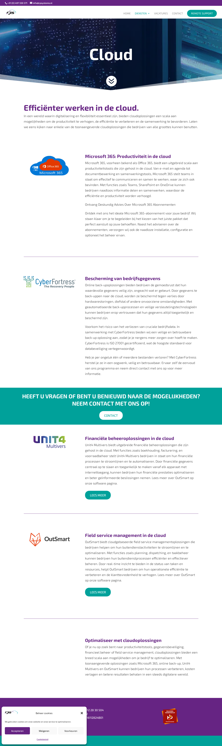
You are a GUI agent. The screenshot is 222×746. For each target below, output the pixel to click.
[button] (81, 713)
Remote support (202, 13)
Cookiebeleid (42, 739)
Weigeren (44, 730)
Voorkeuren (70, 730)
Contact (177, 13)
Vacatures (161, 13)
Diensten (141, 13)
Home (127, 13)
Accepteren (17, 730)
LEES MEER (98, 495)
